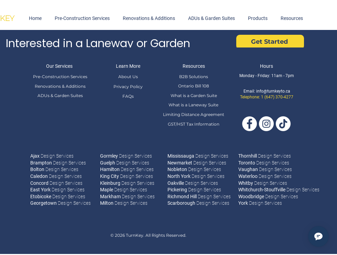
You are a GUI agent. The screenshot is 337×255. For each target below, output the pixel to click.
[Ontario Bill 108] (193, 86)
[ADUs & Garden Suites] (60, 95)
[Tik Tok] (283, 123)
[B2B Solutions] (193, 76)
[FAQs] (128, 96)
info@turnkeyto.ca (273, 91)
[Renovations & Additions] (60, 86)
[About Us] (128, 76)
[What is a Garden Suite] (193, 95)
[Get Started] (270, 42)
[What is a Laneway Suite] (193, 104)
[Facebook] (249, 123)
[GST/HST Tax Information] (193, 124)
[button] (257, 18)
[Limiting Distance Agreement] (193, 114)
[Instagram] (266, 123)
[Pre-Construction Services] (60, 76)
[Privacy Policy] (128, 86)
